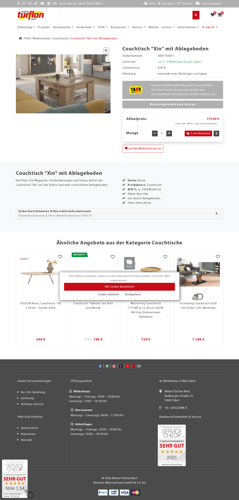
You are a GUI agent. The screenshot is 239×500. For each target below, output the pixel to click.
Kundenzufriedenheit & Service (180, 416)
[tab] (119, 213)
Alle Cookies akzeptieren (119, 286)
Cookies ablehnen (108, 294)
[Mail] (55, 3)
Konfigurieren (133, 294)
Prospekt (44, 27)
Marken (154, 27)
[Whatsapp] (24, 3)
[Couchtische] (60, 38)
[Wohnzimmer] (42, 38)
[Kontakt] (185, 3)
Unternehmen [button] (187, 27)
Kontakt (26, 440)
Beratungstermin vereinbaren (172, 104)
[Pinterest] (49, 3)
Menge (132, 133)
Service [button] (167, 27)
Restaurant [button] (119, 27)
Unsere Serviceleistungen (34, 381)
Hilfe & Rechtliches (30, 416)
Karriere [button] (137, 27)
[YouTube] (42, 3)
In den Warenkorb (198, 133)
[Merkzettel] (60, 257)
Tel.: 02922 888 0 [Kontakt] (176, 408)
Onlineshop (24, 27)
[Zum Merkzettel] (213, 15)
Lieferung (27, 398)
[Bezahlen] (166, 3)
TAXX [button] (101, 27)
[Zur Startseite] (20, 38)
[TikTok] (36, 3)
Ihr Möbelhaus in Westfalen (177, 381)
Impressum (28, 434)
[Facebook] (18, 3)
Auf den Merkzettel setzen (143, 148)
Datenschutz (30, 428)
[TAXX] (27, 38)
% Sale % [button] (208, 27)
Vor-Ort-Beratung (33, 392)
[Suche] (126, 15)
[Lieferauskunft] (209, 3)
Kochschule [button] (84, 27)
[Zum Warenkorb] (220, 15)
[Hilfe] (150, 3)
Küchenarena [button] (62, 27)
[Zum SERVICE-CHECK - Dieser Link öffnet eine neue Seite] (14, 479)
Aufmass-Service (32, 404)
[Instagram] (30, 3)
